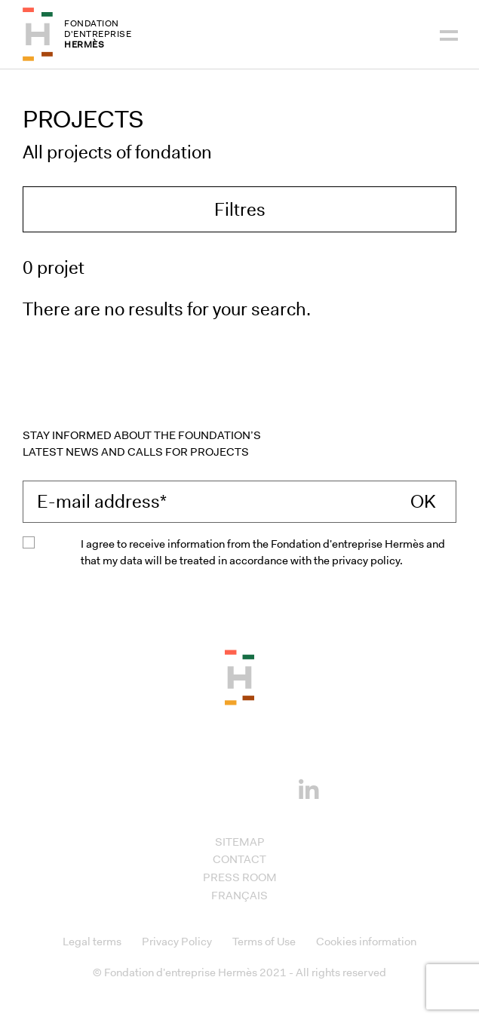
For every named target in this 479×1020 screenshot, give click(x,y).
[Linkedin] (308, 786)
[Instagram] (216, 787)
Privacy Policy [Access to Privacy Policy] (177, 941)
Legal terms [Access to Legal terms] (92, 941)
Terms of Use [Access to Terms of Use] (264, 941)
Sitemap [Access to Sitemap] (240, 841)
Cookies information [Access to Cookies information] (366, 941)
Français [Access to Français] (239, 895)
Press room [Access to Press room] (240, 877)
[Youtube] (262, 787)
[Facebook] (170, 787)
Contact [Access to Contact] (239, 859)
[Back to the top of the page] (239, 677)
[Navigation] (449, 34)
